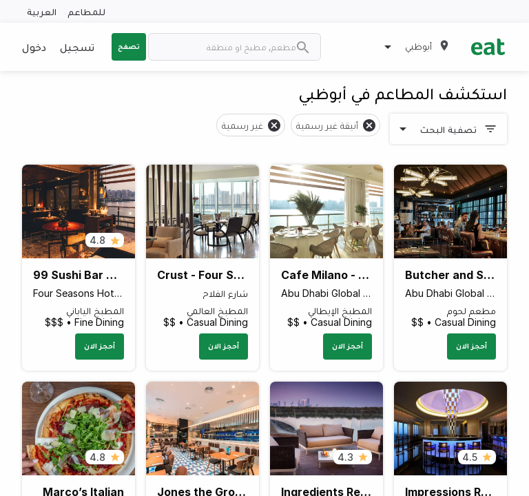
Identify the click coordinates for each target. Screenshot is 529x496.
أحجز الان (471, 346)
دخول (34, 47)
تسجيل (77, 47)
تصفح (129, 46)
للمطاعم (86, 11)
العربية (41, 11)
